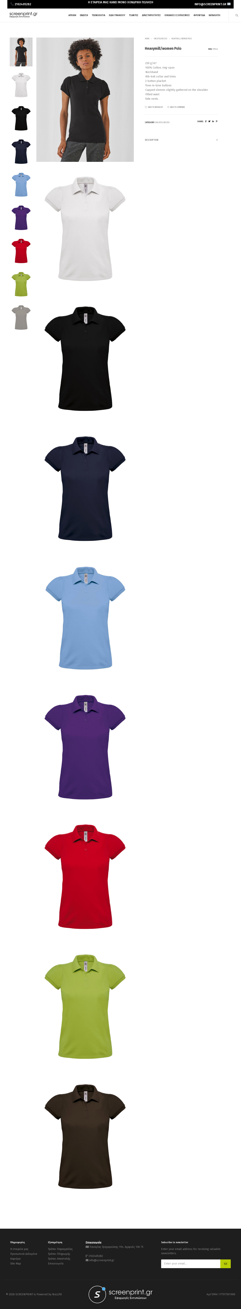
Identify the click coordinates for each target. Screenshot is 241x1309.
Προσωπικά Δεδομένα (23, 1254)
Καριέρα (15, 1258)
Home (147, 39)
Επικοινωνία (55, 1263)
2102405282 (96, 1256)
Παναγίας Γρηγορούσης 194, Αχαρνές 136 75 (116, 1247)
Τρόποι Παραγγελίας (60, 1249)
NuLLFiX (57, 1294)
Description (181, 140)
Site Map (15, 1263)
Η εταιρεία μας (19, 1249)
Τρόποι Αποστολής (59, 1258)
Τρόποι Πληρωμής (59, 1254)
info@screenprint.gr (101, 1260)
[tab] (181, 140)
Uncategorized (160, 39)
